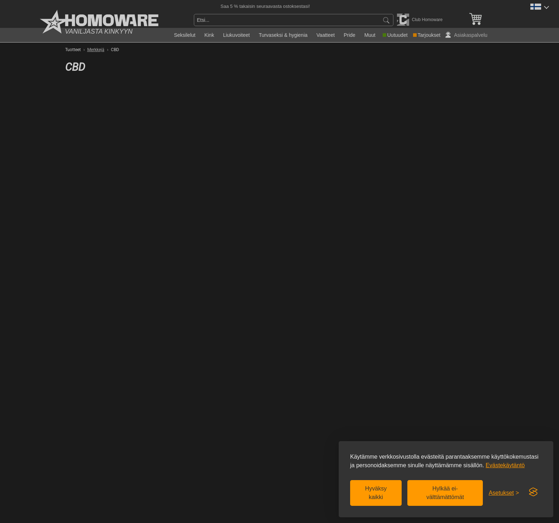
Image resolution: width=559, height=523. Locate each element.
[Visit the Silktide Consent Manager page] (533, 492)
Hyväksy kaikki (376, 492)
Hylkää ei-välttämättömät (445, 492)
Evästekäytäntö (505, 465)
